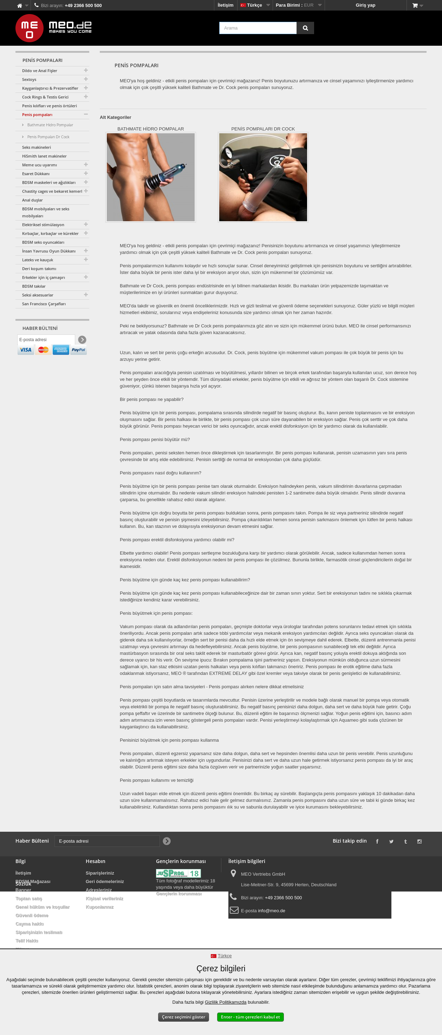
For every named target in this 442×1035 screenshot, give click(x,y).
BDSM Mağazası (33, 881)
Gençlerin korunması (178, 893)
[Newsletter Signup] (82, 341)
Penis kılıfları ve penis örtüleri (49, 105)
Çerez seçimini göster (183, 1017)
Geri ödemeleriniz (105, 881)
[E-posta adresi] (46, 341)
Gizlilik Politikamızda (225, 1002)
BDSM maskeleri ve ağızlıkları (49, 182)
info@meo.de (271, 910)
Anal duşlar (32, 200)
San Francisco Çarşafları (44, 303)
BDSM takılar (34, 286)
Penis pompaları (37, 114)
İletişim (226, 5)
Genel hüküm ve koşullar (42, 906)
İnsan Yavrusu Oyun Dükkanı (49, 251)
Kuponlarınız (99, 906)
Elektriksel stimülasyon (43, 224)
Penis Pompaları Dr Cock (47, 136)
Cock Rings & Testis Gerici (45, 97)
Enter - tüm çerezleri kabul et (250, 1017)
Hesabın (95, 861)
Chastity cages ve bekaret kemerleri (54, 191)
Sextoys (29, 79)
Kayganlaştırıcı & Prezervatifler (50, 88)
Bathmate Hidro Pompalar (49, 124)
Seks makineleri (36, 147)
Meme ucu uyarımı (39, 164)
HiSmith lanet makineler (44, 156)
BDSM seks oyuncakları (43, 242)
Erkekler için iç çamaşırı (43, 277)
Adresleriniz (99, 890)
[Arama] (305, 28)
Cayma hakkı (29, 923)
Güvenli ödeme (31, 915)
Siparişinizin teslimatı (38, 932)
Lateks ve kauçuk (37, 259)
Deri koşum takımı (39, 268)
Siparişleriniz (100, 873)
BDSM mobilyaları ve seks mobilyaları (45, 212)
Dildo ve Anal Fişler (39, 70)
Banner (23, 890)
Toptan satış (28, 898)
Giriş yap (366, 5)
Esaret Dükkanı (36, 173)
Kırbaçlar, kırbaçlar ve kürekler (50, 233)
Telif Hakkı (26, 940)
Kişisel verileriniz (104, 898)
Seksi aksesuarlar (37, 295)
